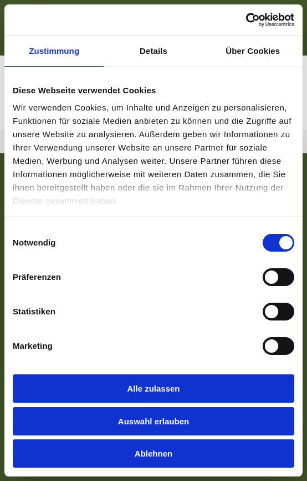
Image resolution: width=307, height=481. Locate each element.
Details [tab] (153, 51)
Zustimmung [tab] (54, 51)
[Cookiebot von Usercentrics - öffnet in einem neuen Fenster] (245, 20)
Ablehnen (153, 453)
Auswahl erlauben (153, 421)
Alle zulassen (153, 388)
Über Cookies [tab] (253, 51)
